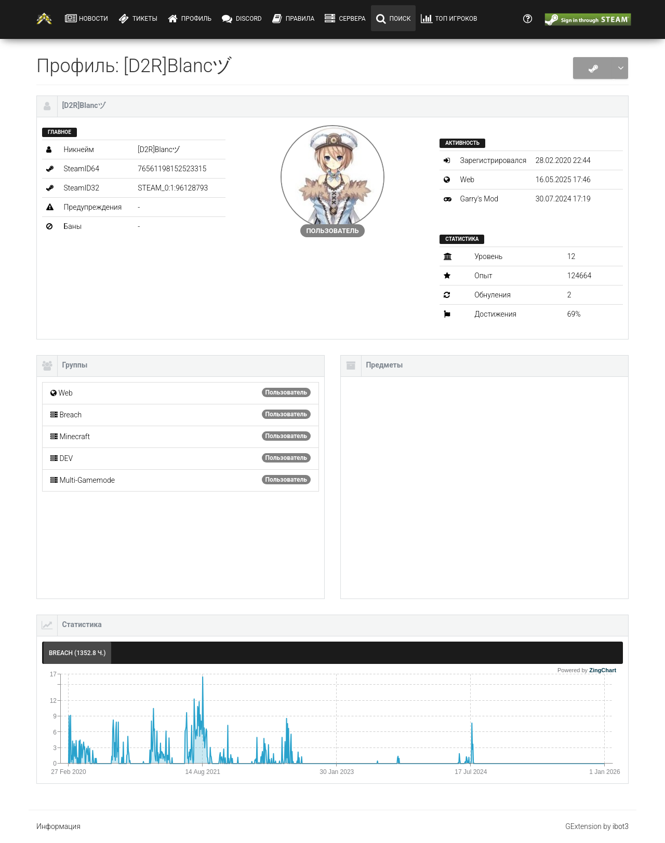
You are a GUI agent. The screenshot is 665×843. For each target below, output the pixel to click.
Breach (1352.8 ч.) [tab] (77, 653)
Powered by (586, 670)
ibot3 (621, 826)
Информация (58, 826)
